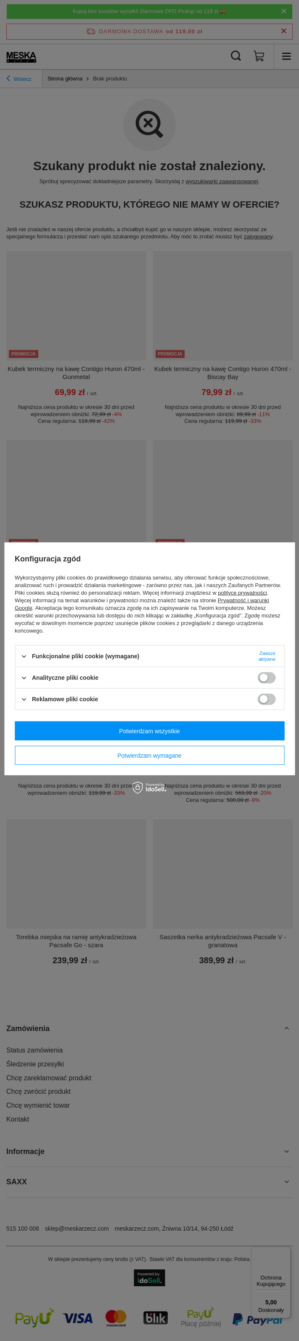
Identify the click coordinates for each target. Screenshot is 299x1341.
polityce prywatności (242, 593)
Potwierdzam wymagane (149, 755)
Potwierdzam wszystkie (149, 730)
